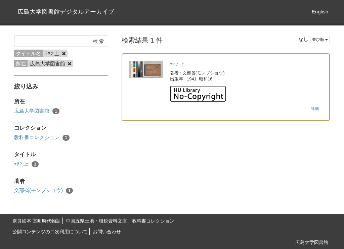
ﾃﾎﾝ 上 (26, 164)
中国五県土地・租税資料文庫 (96, 221)
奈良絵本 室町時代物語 (36, 221)
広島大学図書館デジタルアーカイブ (65, 11)
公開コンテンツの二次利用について (50, 231)
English (320, 11)
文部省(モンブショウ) (43, 190)
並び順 (320, 39)
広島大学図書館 (36, 111)
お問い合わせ (107, 231)
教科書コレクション (42, 137)
